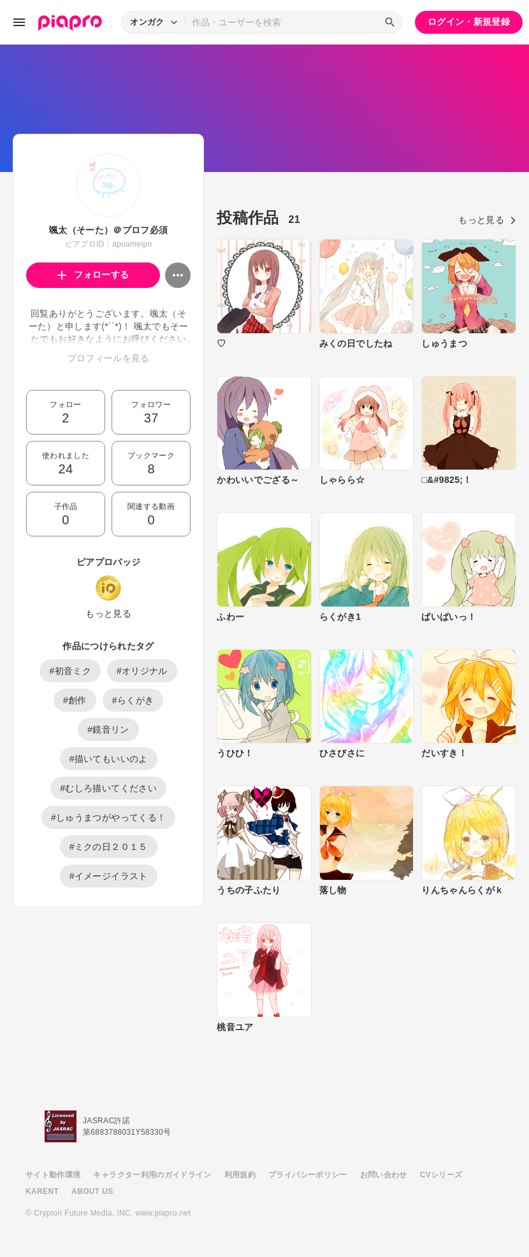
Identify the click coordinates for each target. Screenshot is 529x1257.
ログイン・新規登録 (469, 22)
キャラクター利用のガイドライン (152, 1174)
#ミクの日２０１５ (108, 847)
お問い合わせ (383, 1174)
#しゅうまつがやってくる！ (108, 817)
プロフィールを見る (109, 358)
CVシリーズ (441, 1174)
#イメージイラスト (108, 876)
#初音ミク (70, 671)
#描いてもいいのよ (108, 759)
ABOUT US (92, 1191)
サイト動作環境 (52, 1174)
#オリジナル (142, 671)
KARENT (42, 1191)
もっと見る (108, 613)
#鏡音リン (108, 729)
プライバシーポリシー (307, 1174)
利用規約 (240, 1174)
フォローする (93, 274)
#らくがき (133, 700)
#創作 (75, 700)
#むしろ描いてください (108, 788)
